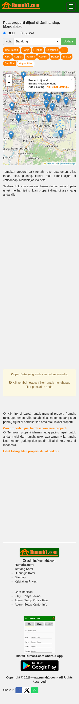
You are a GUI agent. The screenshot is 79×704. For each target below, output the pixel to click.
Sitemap (20, 577)
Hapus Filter (26, 63)
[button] (12, 106)
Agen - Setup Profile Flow (31, 600)
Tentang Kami (24, 569)
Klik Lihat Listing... (58, 87)
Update (68, 41)
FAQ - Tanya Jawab (27, 596)
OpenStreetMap (66, 163)
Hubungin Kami (25, 573)
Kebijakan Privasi (26, 581)
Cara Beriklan (24, 592)
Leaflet (49, 163)
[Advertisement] (39, 242)
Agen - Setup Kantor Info (31, 604)
